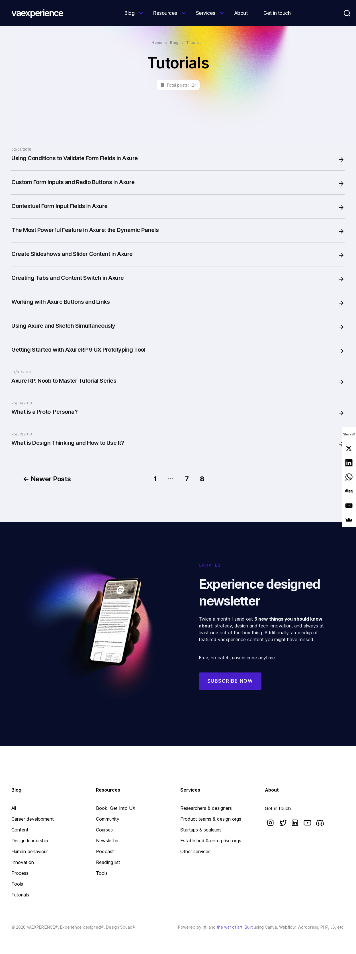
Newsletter (107, 840)
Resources (165, 13)
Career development (32, 819)
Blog (129, 13)
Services (205, 13)
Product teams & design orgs (210, 819)
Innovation (22, 862)
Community (107, 819)
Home (157, 42)
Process (19, 873)
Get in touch (276, 13)
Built (249, 927)
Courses (104, 830)
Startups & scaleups (201, 830)
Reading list (108, 862)
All (13, 808)
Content (19, 830)
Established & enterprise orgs (210, 840)
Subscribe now (230, 688)
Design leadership (29, 840)
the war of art (229, 927)
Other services (195, 851)
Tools (17, 884)
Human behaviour (29, 851)
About (241, 13)
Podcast (105, 851)
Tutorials (20, 895)
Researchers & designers (206, 808)
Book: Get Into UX (115, 808)
